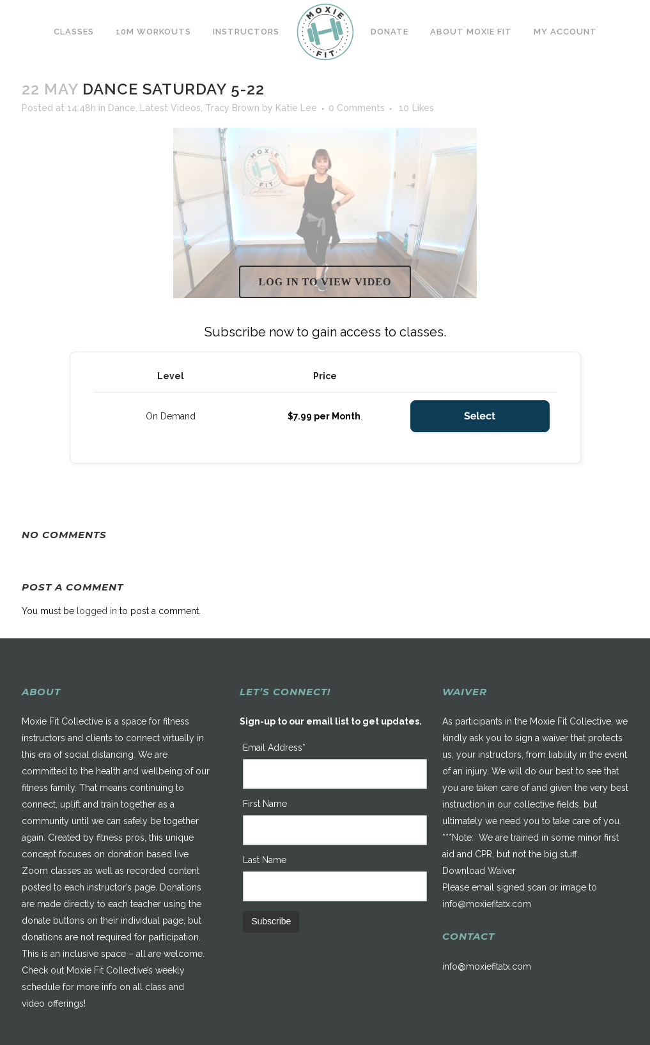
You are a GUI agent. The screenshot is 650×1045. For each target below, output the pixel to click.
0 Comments (357, 108)
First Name (265, 804)
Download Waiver (479, 871)
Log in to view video (325, 281)
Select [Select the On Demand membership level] (479, 416)
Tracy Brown (232, 108)
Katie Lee (296, 108)
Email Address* (274, 747)
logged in (97, 611)
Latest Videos (170, 108)
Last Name (264, 860)
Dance (121, 108)
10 (416, 107)
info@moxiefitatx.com (486, 904)
